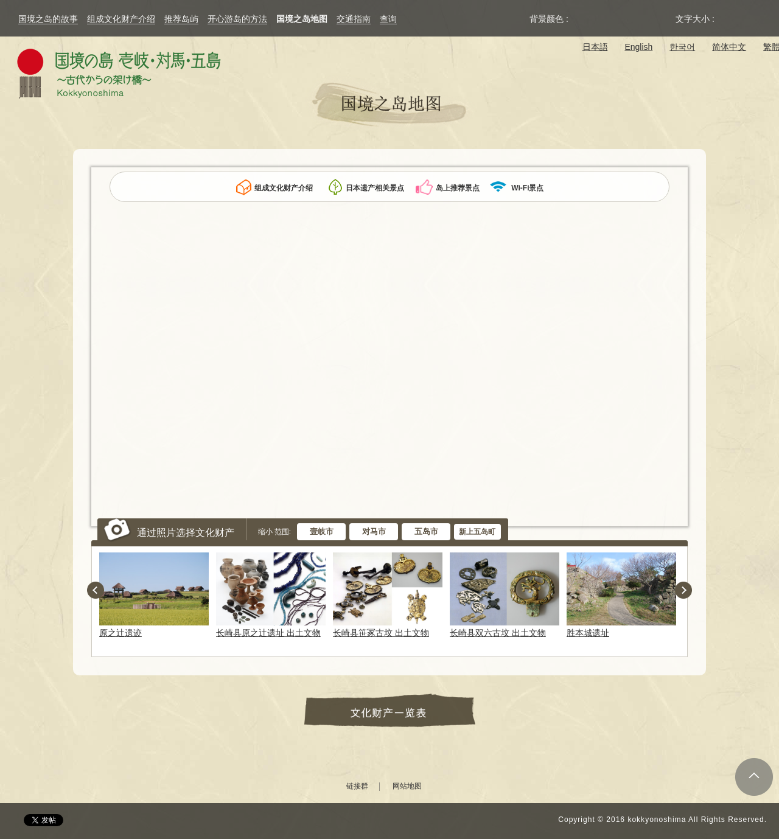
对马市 (374, 531)
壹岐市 (322, 531)
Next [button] (683, 590)
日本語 (595, 47)
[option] (156, 595)
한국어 (682, 47)
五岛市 (426, 531)
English (638, 47)
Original (581, 19)
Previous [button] (95, 590)
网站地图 (407, 786)
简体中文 (729, 47)
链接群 (357, 786)
